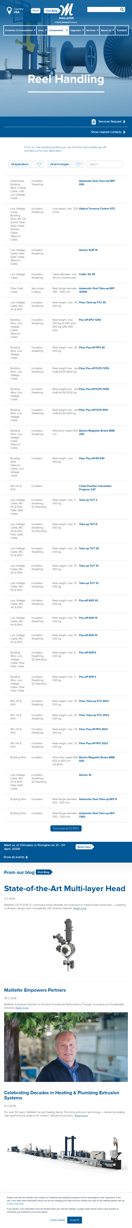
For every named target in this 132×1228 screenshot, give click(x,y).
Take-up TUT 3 (88, 499)
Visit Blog (51, 11)
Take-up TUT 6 (88, 524)
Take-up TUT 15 (88, 565)
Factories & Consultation (19, 30)
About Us (106, 30)
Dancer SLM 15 (88, 250)
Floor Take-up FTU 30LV (94, 700)
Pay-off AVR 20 (88, 600)
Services (91, 30)
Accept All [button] (74, 1220)
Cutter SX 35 (87, 274)
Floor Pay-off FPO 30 (92, 347)
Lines (41, 30)
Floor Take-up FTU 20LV (94, 714)
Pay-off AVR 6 (87, 652)
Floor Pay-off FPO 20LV (93, 742)
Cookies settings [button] (57, 1220)
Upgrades (75, 30)
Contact (122, 30)
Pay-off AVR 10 (88, 635)
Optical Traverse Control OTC (97, 208)
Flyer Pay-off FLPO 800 (93, 409)
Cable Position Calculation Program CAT (95, 487)
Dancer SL (85, 773)
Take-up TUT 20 (89, 548)
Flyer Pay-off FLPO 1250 (94, 368)
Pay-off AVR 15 (88, 617)
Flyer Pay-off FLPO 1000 (94, 388)
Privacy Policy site (15, 1204)
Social (35, 10)
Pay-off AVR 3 (87, 676)
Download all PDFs (66, 827)
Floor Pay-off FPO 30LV (93, 728)
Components (56, 30)
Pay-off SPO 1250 (90, 319)
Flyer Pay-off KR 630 (91, 458)
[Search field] (106, 9)
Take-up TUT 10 (88, 583)
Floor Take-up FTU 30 (92, 302)
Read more (80, 845)
